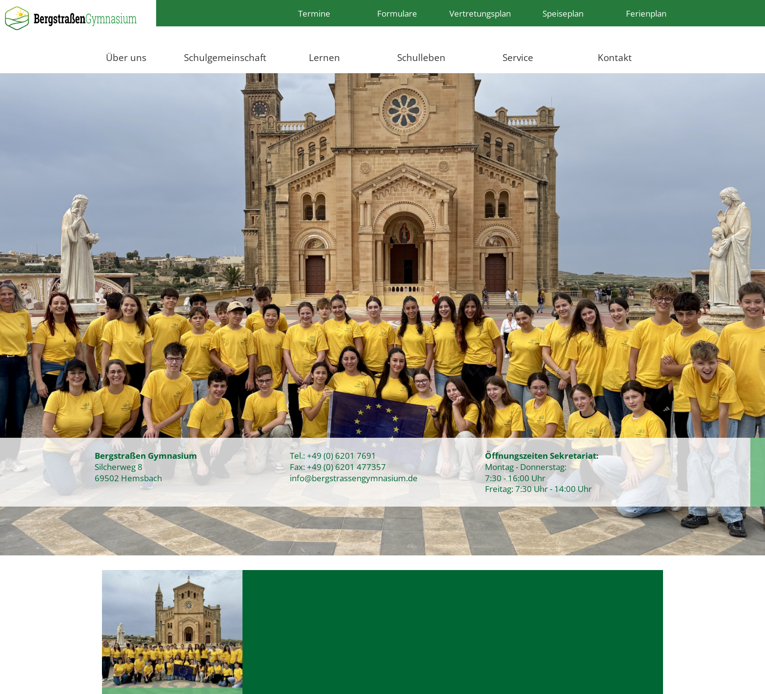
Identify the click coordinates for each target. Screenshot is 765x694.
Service (518, 57)
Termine (314, 13)
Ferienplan (646, 13)
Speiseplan (563, 13)
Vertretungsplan (480, 13)
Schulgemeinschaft (225, 57)
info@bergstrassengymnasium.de (354, 478)
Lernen (324, 57)
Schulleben (421, 57)
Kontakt (615, 57)
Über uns (126, 57)
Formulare (397, 13)
